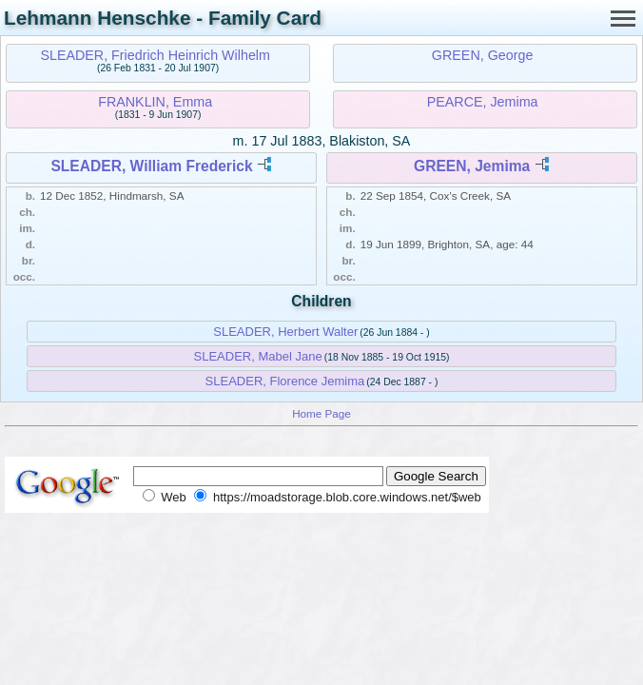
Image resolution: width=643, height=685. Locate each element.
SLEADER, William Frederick (151, 166)
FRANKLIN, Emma (155, 101)
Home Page (321, 413)
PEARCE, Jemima (482, 101)
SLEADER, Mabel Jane (258, 356)
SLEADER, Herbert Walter (285, 331)
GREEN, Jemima (472, 166)
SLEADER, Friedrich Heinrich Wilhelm (155, 55)
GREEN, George (482, 55)
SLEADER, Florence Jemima (285, 381)
